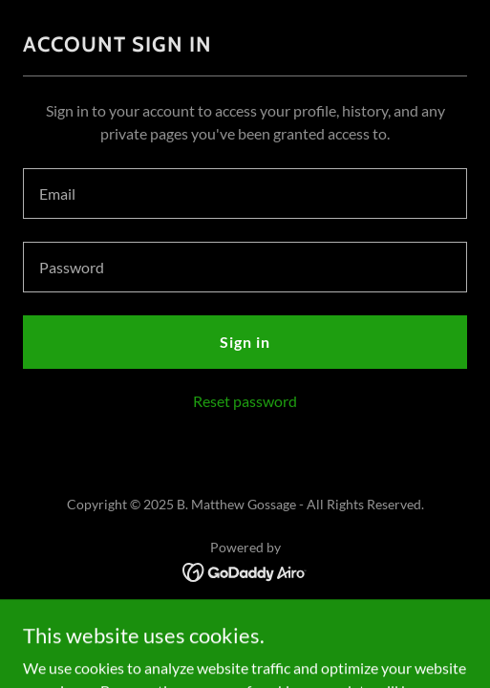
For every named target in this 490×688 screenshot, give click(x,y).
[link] (245, 570)
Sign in (245, 342)
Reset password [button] (245, 401)
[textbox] (245, 193)
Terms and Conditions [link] (244, 618)
